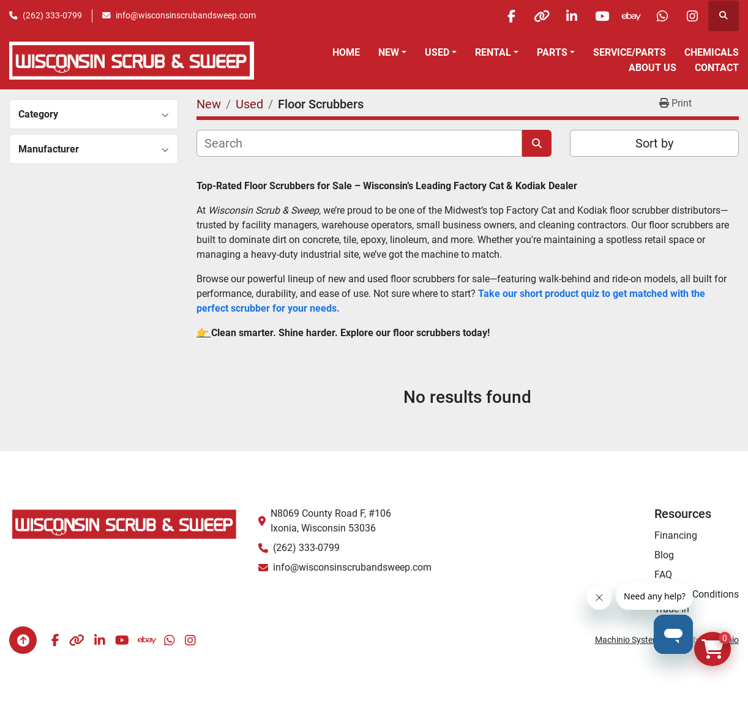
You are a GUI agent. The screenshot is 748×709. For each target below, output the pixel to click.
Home (346, 52)
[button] (392, 52)
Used (437, 52)
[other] (535, 16)
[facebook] (504, 16)
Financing (675, 535)
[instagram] (691, 16)
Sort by (654, 143)
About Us (652, 67)
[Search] (359, 143)
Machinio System (627, 640)
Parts (552, 52)
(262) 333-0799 (52, 15)
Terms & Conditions (696, 594)
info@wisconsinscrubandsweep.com (186, 15)
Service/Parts (629, 52)
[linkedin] (567, 16)
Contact (717, 67)
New (388, 52)
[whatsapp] (660, 16)
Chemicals (711, 52)
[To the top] (23, 640)
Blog (664, 555)
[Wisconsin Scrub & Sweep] (124, 524)
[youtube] (598, 16)
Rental (493, 52)
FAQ (663, 574)
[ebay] (629, 16)
